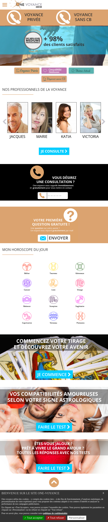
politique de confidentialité (55, 513)
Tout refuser (55, 517)
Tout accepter (33, 517)
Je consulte (54, 151)
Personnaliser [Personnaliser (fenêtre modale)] (77, 517)
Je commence (54, 374)
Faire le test (54, 427)
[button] (4, 128)
